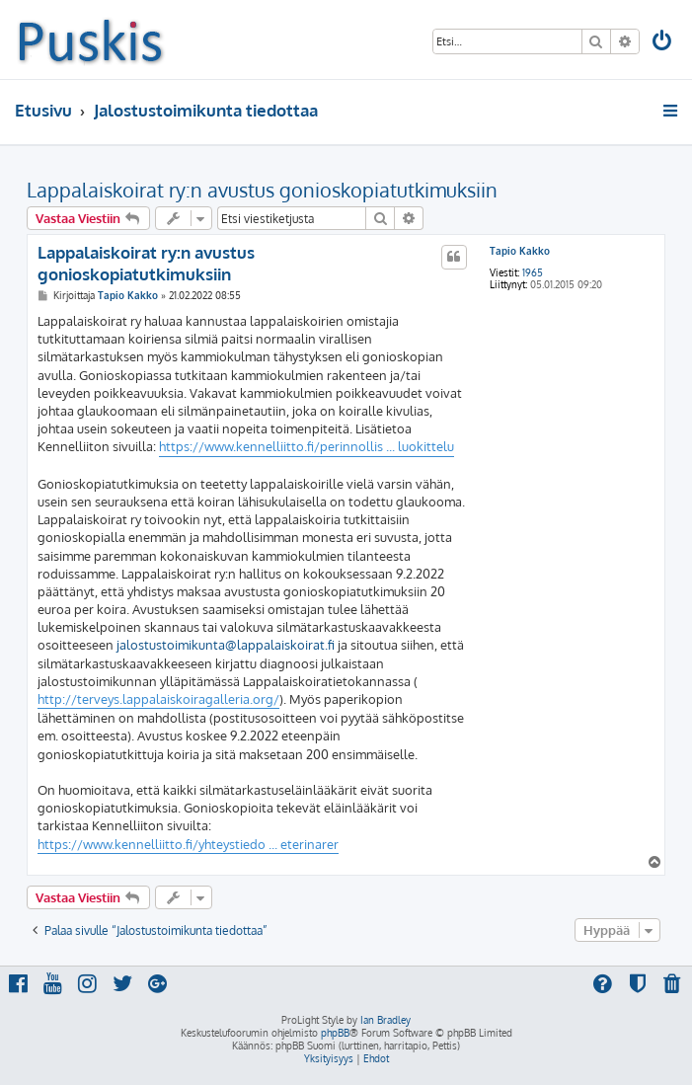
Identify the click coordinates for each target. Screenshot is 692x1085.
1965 (532, 272)
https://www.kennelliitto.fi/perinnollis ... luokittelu (306, 446)
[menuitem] (663, 43)
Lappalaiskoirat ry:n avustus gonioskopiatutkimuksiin (262, 189)
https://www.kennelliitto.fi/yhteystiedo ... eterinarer (188, 844)
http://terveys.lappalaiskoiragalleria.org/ (158, 699)
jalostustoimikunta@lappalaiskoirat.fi (225, 645)
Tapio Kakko (520, 251)
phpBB (335, 1033)
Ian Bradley (385, 1020)
